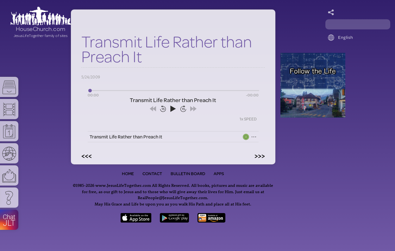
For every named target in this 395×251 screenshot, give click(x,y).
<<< (86, 155)
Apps (219, 173)
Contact (152, 173)
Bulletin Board (188, 173)
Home (128, 173)
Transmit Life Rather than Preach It (126, 136)
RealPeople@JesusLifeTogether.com (172, 197)
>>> (259, 155)
